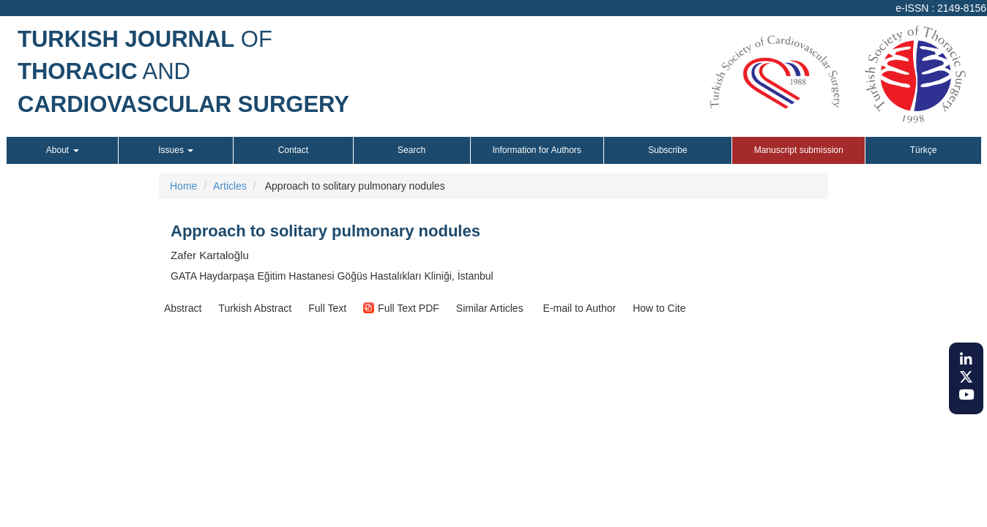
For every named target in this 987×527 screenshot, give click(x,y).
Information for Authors (536, 150)
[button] (182, 308)
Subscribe (667, 150)
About (62, 150)
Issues (175, 150)
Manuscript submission (798, 150)
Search (411, 150)
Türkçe (923, 150)
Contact (293, 150)
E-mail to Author (578, 308)
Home (183, 186)
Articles (230, 186)
